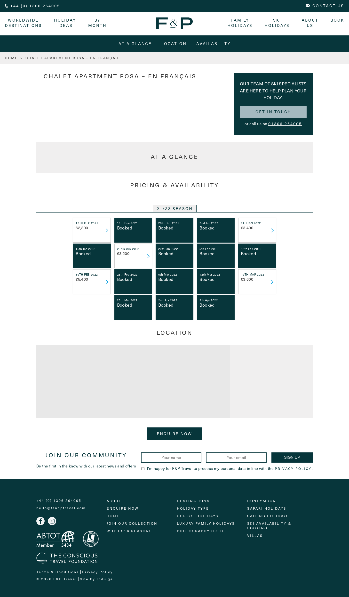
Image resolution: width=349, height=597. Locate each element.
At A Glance (135, 43)
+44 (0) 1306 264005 (58, 501)
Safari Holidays (266, 508)
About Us (310, 22)
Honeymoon (261, 501)
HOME (11, 58)
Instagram (52, 521)
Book (337, 20)
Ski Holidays (277, 22)
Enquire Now (174, 433)
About (114, 501)
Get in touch (273, 111)
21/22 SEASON (175, 208)
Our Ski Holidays (198, 516)
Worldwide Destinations (23, 22)
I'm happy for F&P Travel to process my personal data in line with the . (227, 468)
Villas (255, 535)
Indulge (105, 579)
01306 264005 (285, 123)
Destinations (193, 501)
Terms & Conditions (57, 572)
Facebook (40, 521)
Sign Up (292, 457)
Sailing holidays (268, 516)
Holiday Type (193, 508)
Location (174, 43)
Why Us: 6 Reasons (129, 531)
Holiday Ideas (65, 22)
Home (113, 516)
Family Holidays (240, 22)
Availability (213, 43)
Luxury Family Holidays (206, 523)
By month (97, 22)
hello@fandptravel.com (61, 508)
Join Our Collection (132, 523)
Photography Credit (202, 531)
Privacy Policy (293, 468)
